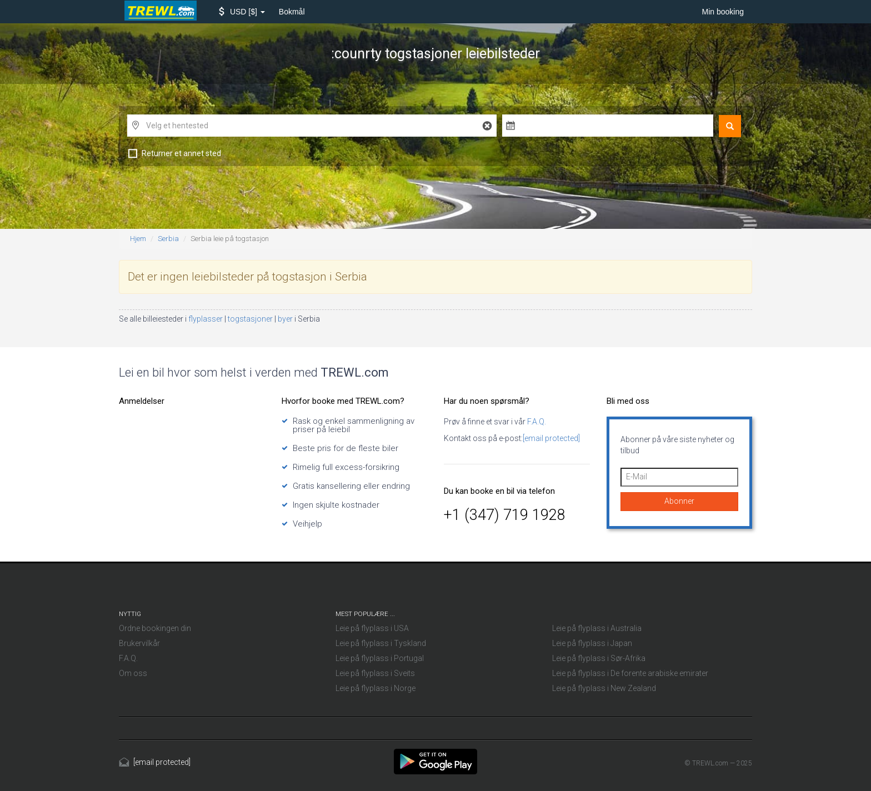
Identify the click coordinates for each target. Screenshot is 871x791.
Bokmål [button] (292, 11)
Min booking (723, 11)
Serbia (168, 238)
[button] (242, 12)
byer (286, 318)
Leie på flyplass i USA (372, 628)
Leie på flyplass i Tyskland (381, 643)
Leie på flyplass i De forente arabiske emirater (630, 673)
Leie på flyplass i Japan (592, 643)
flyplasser (206, 318)
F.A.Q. (535, 421)
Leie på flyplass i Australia (597, 628)
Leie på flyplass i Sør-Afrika (598, 658)
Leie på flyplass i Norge (376, 688)
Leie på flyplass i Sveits (375, 673)
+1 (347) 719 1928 (504, 515)
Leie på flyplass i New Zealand (604, 688)
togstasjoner (251, 318)
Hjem (138, 238)
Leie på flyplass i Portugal (380, 658)
